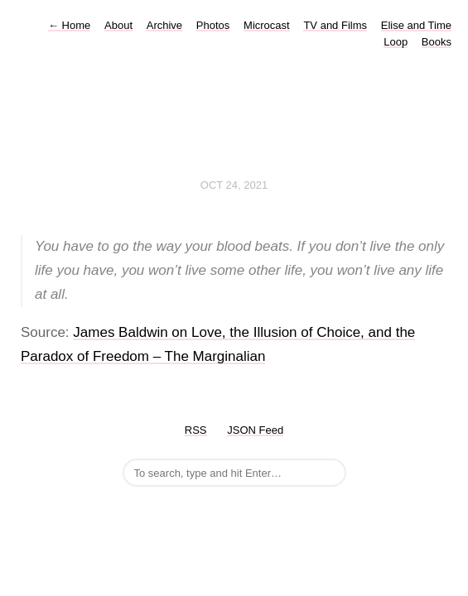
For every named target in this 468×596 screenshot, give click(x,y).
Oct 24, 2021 (234, 185)
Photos (212, 25)
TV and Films (335, 25)
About (118, 25)
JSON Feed (255, 430)
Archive (164, 25)
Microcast (267, 25)
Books (436, 42)
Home (69, 25)
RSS (196, 430)
